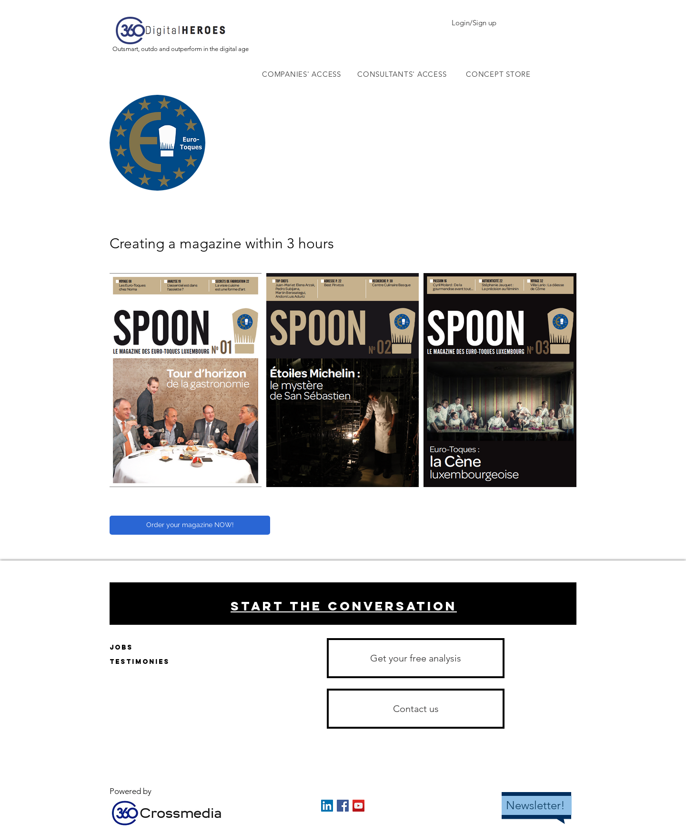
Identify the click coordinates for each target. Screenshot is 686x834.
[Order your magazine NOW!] (190, 525)
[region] (343, 603)
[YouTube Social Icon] (358, 806)
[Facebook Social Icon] (343, 806)
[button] (415, 709)
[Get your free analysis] (415, 658)
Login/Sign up (474, 22)
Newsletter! (535, 805)
